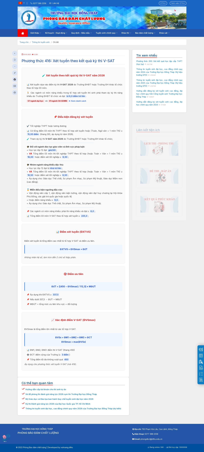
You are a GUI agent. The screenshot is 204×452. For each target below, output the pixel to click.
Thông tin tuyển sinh (41, 42)
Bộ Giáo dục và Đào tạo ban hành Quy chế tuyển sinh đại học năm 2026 (59, 399)
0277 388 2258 (151, 434)
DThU (163, 3)
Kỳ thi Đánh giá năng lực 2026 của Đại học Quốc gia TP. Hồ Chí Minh (58, 404)
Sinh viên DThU (178, 3)
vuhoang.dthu (67, 447)
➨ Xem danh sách (77, 101)
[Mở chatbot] (6, 437)
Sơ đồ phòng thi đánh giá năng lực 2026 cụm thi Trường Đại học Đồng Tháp (61, 394)
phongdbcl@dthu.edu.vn (151, 439)
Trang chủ (24, 42)
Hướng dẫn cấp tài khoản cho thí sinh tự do (46, 389)
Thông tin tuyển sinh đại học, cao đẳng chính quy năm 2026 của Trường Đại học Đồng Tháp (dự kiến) (73, 408)
